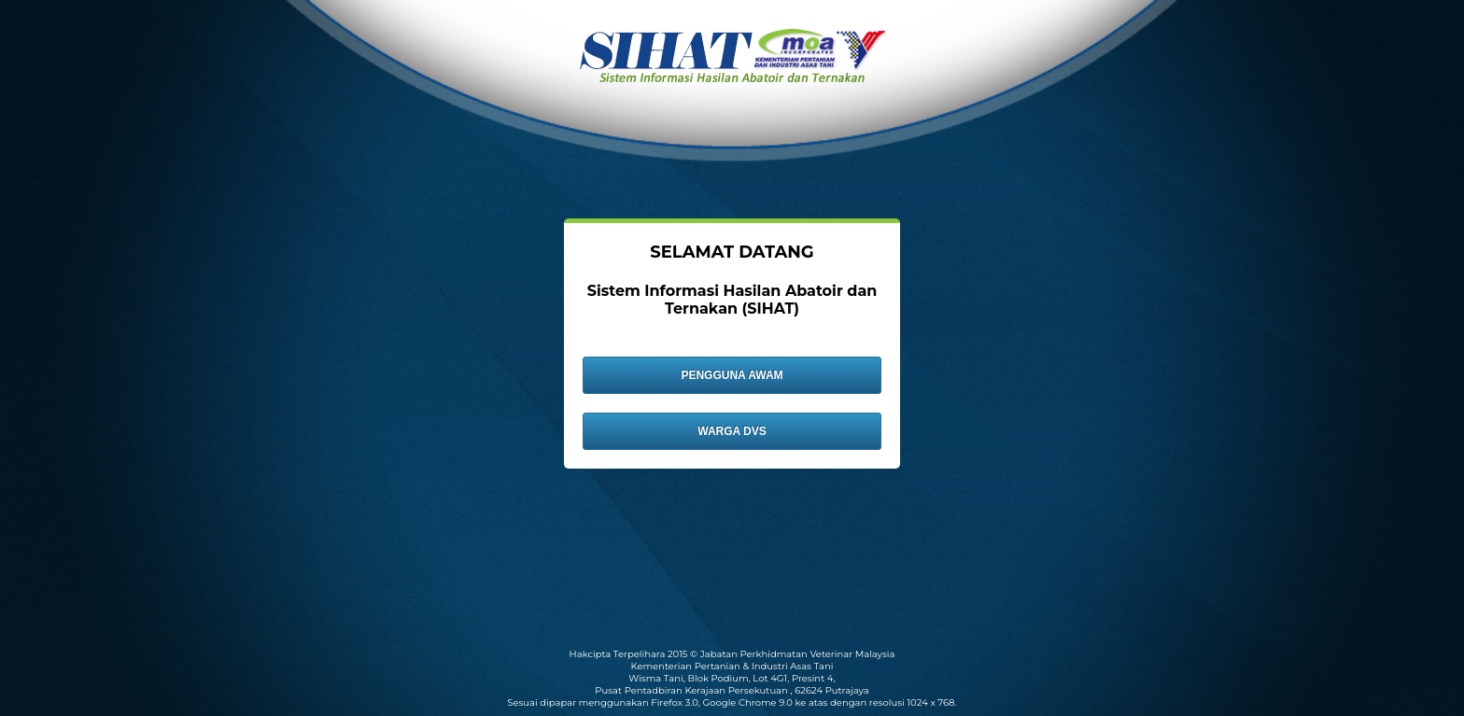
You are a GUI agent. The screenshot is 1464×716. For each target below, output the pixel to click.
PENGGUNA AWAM (731, 375)
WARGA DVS (732, 431)
